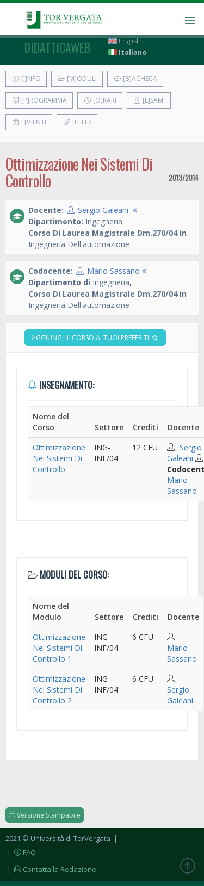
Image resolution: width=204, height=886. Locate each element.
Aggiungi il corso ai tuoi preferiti (95, 337)
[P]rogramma (39, 100)
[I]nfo (26, 78)
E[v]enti (28, 122)
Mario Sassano (113, 271)
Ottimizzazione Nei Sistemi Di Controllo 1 (59, 648)
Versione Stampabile (45, 815)
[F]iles (77, 122)
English (124, 41)
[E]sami (149, 100)
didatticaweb (57, 47)
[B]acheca (135, 78)
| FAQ (20, 852)
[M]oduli (77, 78)
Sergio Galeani (103, 210)
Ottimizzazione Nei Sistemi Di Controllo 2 (59, 690)
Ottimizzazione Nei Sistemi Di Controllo (59, 458)
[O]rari (99, 100)
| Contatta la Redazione (50, 869)
